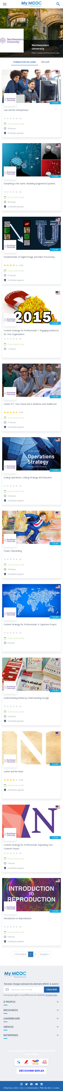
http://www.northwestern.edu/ (46, 52)
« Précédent (20, 954)
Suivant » (44, 954)
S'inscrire (51, 989)
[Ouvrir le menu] (4, 4)
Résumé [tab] (45, 62)
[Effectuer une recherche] (58, 4)
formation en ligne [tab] (24, 62)
